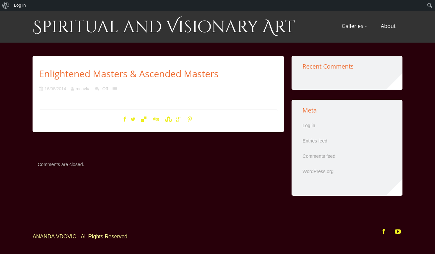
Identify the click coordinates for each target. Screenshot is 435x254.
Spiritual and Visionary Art (164, 27)
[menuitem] (6, 5)
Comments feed (319, 156)
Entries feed (315, 140)
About (388, 26)
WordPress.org (318, 171)
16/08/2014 (55, 88)
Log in (309, 125)
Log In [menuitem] (20, 5)
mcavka (83, 88)
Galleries (355, 26)
